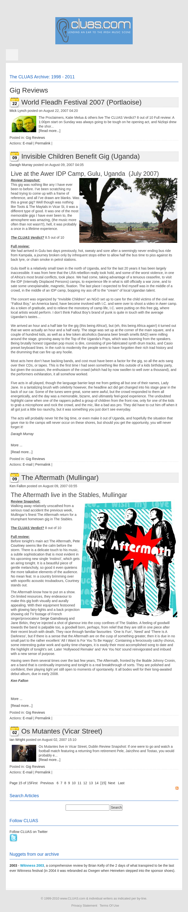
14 (97, 783)
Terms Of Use (109, 905)
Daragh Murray (21, 165)
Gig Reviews (35, 138)
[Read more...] (49, 131)
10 (74, 783)
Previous (47, 783)
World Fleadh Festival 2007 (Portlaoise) (81, 102)
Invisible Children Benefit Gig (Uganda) (80, 156)
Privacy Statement (84, 905)
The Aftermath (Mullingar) (60, 477)
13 (91, 783)
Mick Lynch (18, 111)
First (34, 783)
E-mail (28, 143)
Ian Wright (17, 740)
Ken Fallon (18, 486)
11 (80, 783)
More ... (16, 445)
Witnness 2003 (32, 865)
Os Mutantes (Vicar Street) (61, 731)
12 (85, 783)
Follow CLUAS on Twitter (28, 832)
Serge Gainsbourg (54, 618)
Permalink (42, 143)
